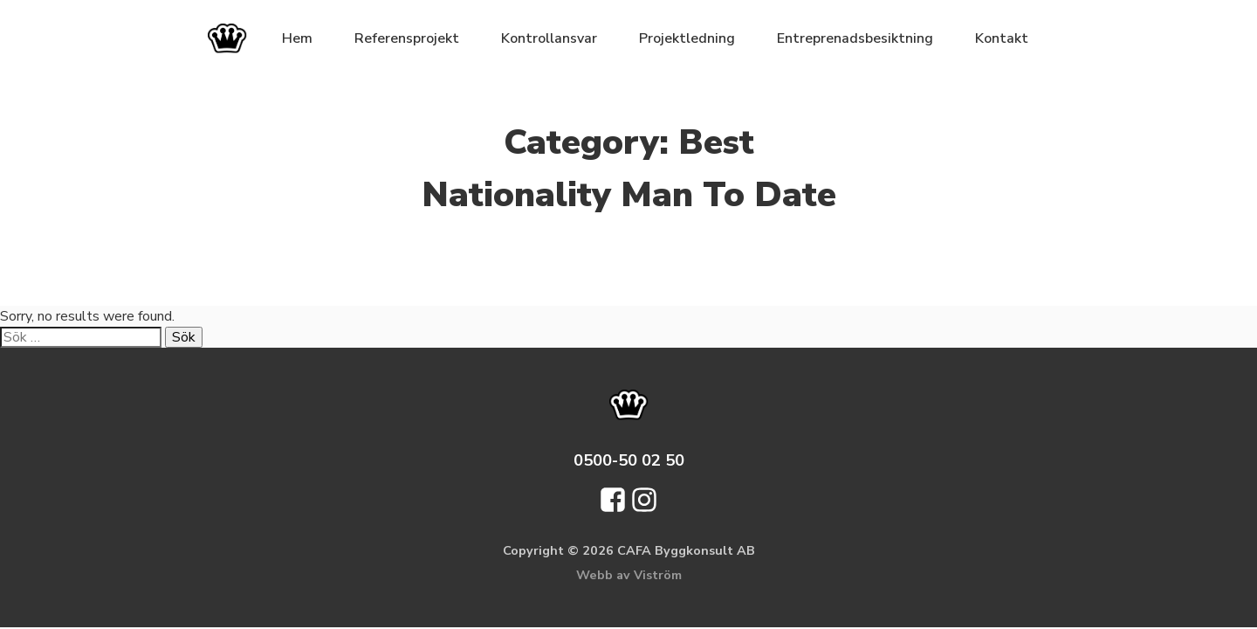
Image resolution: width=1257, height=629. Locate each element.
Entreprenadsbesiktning (855, 38)
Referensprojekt (406, 38)
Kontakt (1001, 38)
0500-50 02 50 (629, 460)
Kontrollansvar (549, 38)
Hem (297, 38)
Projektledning (687, 38)
